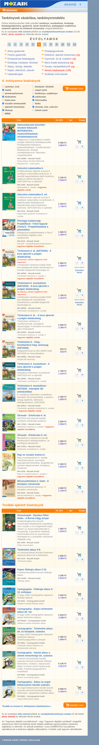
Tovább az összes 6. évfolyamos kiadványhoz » (26, 706)
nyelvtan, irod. (11, 86)
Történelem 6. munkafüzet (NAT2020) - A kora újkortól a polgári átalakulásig (33, 286)
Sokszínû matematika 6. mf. (32, 194)
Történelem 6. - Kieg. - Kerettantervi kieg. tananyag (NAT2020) (32, 345)
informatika (39, 100)
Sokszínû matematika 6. (30, 168)
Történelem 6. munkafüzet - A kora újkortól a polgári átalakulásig (33, 367)
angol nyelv (39, 90)
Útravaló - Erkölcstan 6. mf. (32, 435)
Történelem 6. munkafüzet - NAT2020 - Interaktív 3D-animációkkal (32, 388)
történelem (9, 97)
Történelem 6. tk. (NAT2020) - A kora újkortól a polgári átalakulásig (34, 254)
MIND (6, 113)
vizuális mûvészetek (14, 103)
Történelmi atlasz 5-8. (29, 549)
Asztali (37, 740)
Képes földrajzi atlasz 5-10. (32, 569)
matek (6, 90)
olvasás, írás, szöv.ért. (45, 107)
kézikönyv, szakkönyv (45, 93)
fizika (36, 103)
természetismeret (12, 93)
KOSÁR (71, 89)
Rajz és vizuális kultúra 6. (31, 455)
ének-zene (8, 100)
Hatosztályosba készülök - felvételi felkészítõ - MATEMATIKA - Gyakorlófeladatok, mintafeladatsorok (31, 131)
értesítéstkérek (79, 271)
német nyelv (40, 110)
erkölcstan (39, 97)
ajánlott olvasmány (13, 107)
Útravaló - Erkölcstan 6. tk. (31, 415)
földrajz (7, 110)
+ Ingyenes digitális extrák (29, 411)
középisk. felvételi (43, 86)
